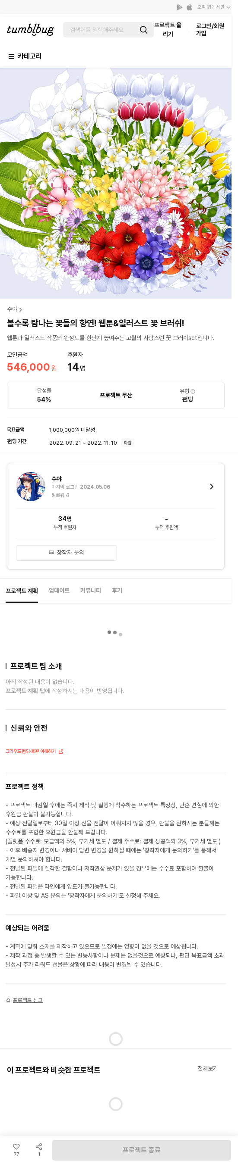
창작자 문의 (66, 552)
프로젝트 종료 (142, 1150)
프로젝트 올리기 (167, 29)
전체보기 (207, 1068)
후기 (117, 590)
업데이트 (59, 590)
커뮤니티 (90, 590)
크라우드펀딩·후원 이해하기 (35, 752)
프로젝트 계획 (22, 590)
